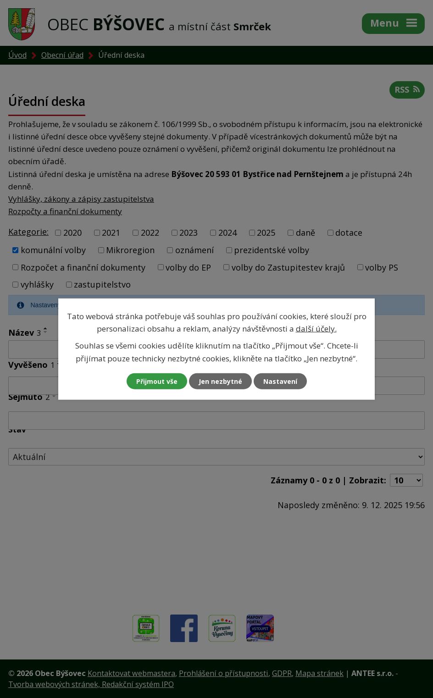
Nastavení (280, 381)
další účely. (316, 328)
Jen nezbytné (220, 381)
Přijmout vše (157, 381)
